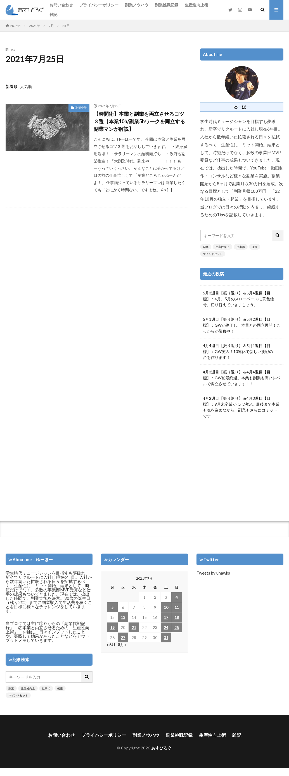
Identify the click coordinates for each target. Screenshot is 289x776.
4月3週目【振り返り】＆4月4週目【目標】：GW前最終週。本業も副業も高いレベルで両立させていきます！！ (241, 378)
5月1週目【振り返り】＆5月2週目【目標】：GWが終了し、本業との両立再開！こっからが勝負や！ (241, 325)
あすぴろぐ (161, 747)
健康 (254, 246)
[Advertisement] (241, 470)
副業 (206, 246)
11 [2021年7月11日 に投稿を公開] (176, 607)
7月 (51, 26)
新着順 (11, 86)
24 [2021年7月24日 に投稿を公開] (166, 627)
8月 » (122, 644)
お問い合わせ (61, 5)
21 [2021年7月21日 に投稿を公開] (134, 627)
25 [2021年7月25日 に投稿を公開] (176, 627)
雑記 (53, 14)
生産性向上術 (196, 5)
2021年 (34, 26)
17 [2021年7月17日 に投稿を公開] (166, 617)
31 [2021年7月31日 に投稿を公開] (166, 637)
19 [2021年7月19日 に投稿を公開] (112, 627)
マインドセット (212, 253)
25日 (66, 26)
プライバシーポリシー (99, 5)
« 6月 (111, 644)
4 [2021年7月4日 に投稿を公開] (177, 597)
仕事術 (240, 246)
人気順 (26, 86)
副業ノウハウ (136, 5)
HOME (15, 26)
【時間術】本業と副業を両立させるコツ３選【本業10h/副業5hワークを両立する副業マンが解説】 (139, 121)
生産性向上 (222, 246)
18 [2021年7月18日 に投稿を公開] (176, 617)
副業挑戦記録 (166, 5)
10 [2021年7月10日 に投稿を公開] (166, 607)
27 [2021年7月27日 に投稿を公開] (123, 637)
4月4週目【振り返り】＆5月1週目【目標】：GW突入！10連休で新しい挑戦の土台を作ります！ (240, 351)
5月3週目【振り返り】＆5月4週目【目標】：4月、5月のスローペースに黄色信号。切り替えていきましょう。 (238, 299)
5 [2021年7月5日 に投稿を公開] (112, 607)
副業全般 (81, 107)
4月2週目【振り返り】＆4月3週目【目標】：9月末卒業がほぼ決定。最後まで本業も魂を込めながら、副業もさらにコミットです (241, 407)
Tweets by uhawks (213, 572)
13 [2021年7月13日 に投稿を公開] (123, 617)
